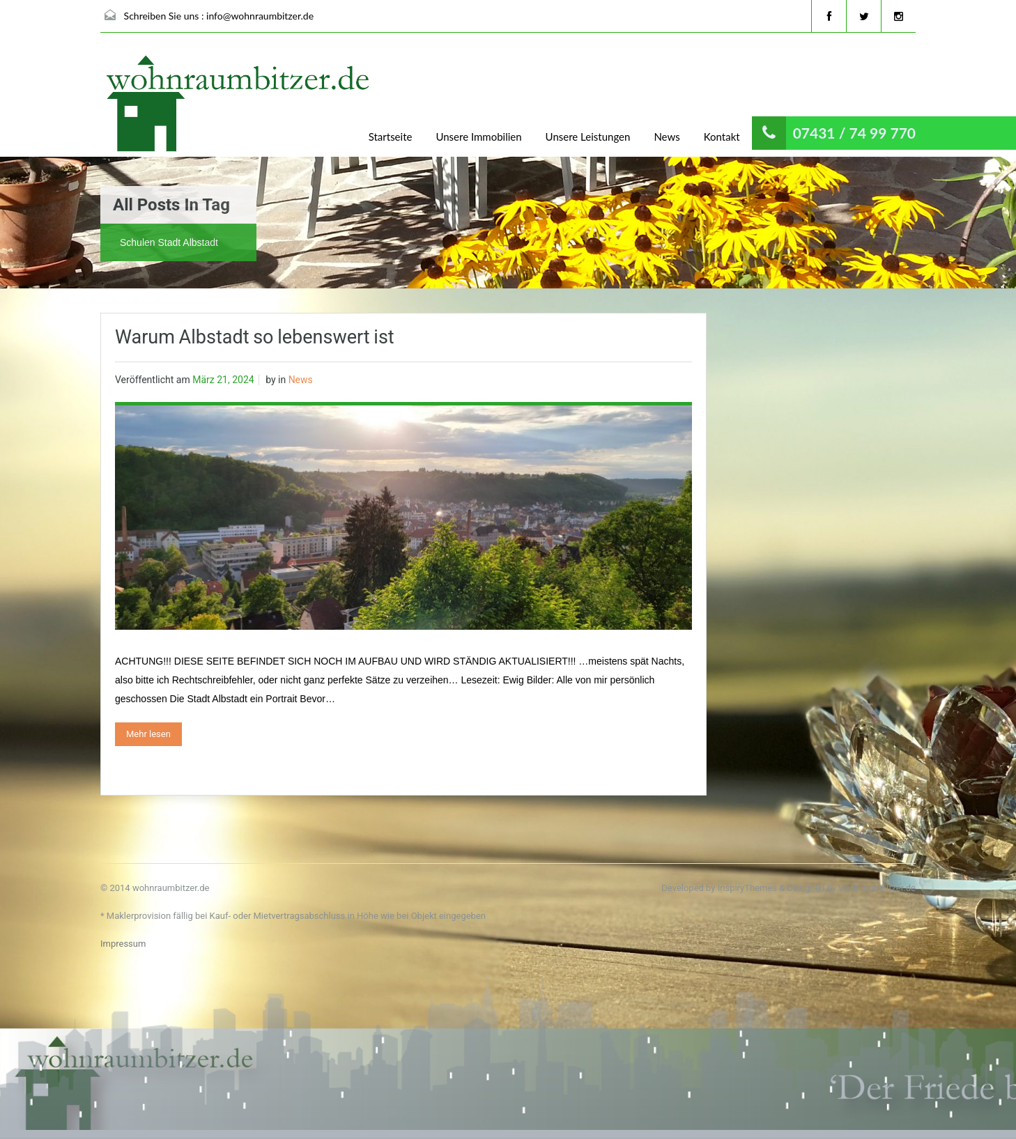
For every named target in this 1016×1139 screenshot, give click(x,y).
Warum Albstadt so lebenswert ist (254, 337)
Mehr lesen (148, 734)
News (666, 136)
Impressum (123, 943)
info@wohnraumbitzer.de (260, 16)
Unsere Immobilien (478, 136)
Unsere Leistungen (588, 136)
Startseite (391, 136)
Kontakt (722, 136)
